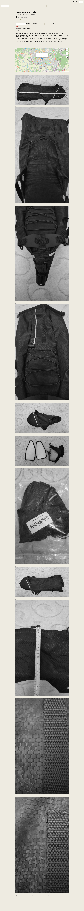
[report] (60, 24)
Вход (81, 1)
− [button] (67, 54)
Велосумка (18, 10)
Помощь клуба (61, 897)
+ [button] (67, 53)
